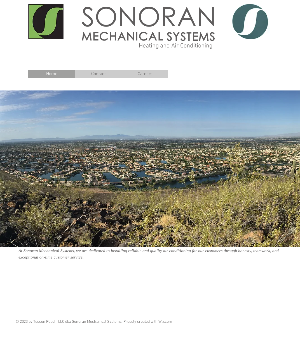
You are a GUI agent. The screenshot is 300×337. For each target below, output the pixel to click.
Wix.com (165, 321)
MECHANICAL (122, 36)
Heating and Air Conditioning (175, 46)
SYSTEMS (191, 36)
